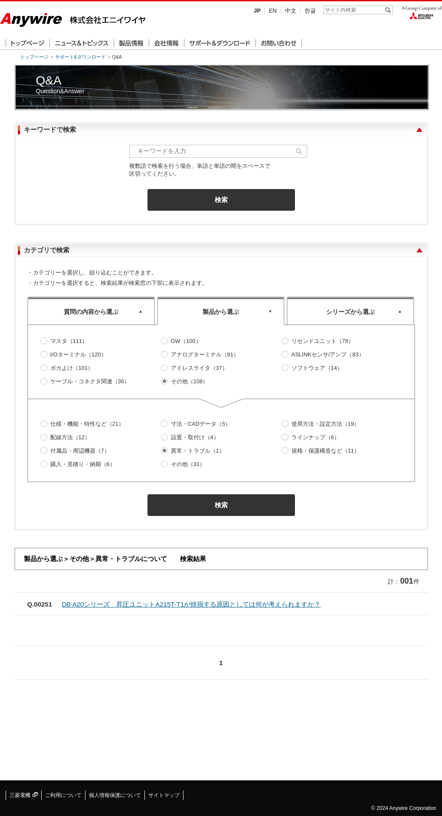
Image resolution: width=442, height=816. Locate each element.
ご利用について (63, 795)
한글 (310, 10)
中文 (290, 10)
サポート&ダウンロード (80, 56)
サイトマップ (164, 795)
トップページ (34, 56)
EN (273, 10)
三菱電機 (24, 795)
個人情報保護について (115, 795)
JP (257, 10)
